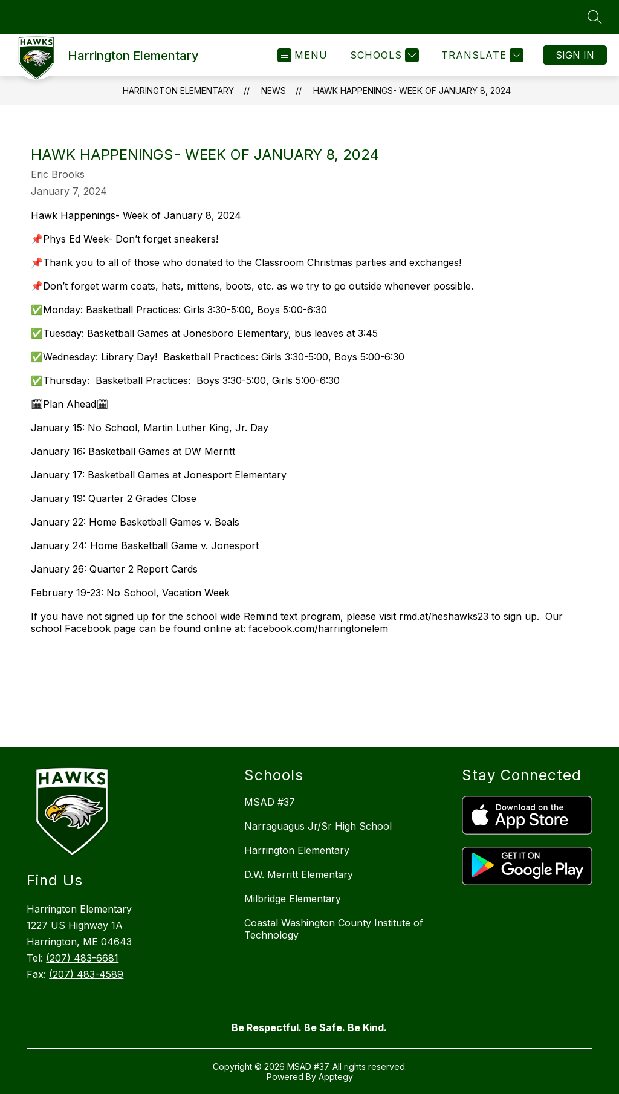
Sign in (575, 55)
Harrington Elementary (178, 90)
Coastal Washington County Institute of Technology (333, 929)
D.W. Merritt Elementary (298, 874)
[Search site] (595, 17)
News (273, 90)
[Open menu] (302, 55)
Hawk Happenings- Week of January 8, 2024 (412, 90)
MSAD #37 (269, 802)
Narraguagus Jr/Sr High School (318, 826)
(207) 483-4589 (86, 974)
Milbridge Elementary (292, 899)
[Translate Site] (480, 55)
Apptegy (336, 1077)
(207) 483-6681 (82, 958)
